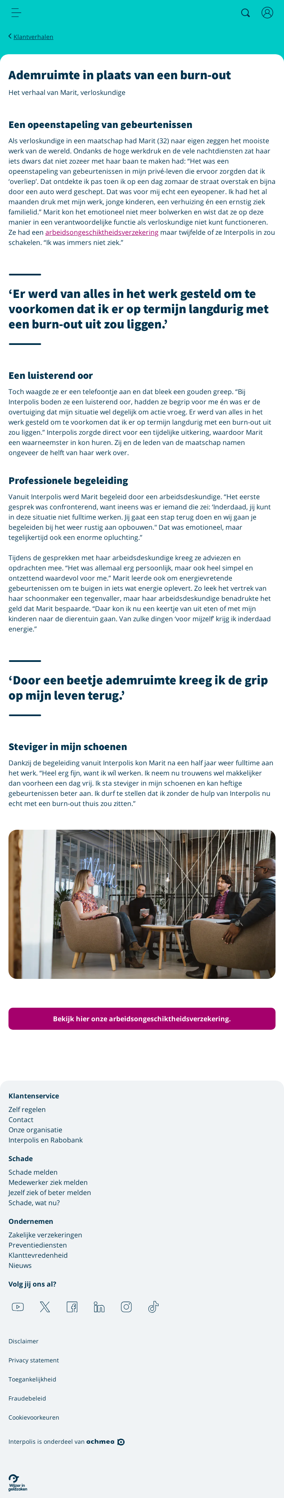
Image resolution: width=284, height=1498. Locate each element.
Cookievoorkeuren (33, 1417)
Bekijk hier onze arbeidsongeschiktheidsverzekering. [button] (142, 1018)
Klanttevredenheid (38, 1255)
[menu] (16, 12)
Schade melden (33, 1172)
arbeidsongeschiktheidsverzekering (102, 232)
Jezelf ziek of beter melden (49, 1192)
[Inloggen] (267, 13)
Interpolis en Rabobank (45, 1140)
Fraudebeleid (27, 1398)
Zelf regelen (27, 1109)
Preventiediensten (37, 1245)
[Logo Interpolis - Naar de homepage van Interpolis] (52, 13)
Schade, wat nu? (34, 1202)
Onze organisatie (35, 1129)
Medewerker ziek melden (48, 1182)
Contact (20, 1119)
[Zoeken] (245, 13)
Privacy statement (33, 1360)
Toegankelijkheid (32, 1379)
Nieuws (20, 1265)
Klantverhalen (33, 37)
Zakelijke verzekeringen (45, 1235)
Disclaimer (23, 1341)
